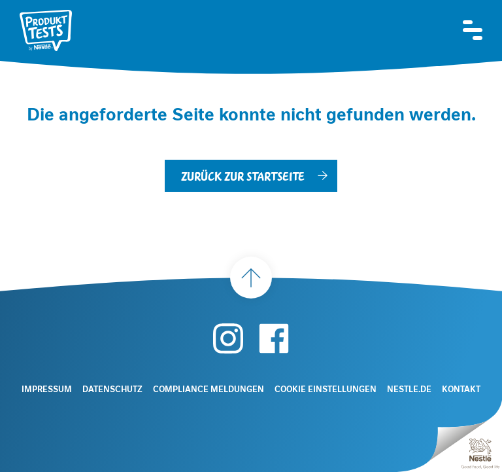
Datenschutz (112, 389)
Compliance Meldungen (208, 389)
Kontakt (461, 389)
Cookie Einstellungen (325, 389)
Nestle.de (409, 389)
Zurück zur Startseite (243, 176)
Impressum (47, 389)
